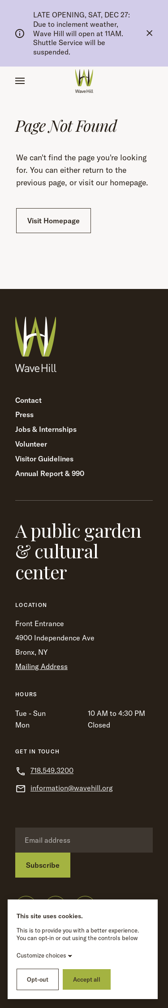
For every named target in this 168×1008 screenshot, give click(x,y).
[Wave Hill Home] (84, 81)
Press (24, 414)
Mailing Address (41, 666)
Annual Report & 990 (49, 473)
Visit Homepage (53, 220)
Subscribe (43, 865)
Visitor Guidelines (44, 458)
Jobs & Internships (46, 429)
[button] (20, 81)
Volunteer (31, 443)
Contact (28, 400)
